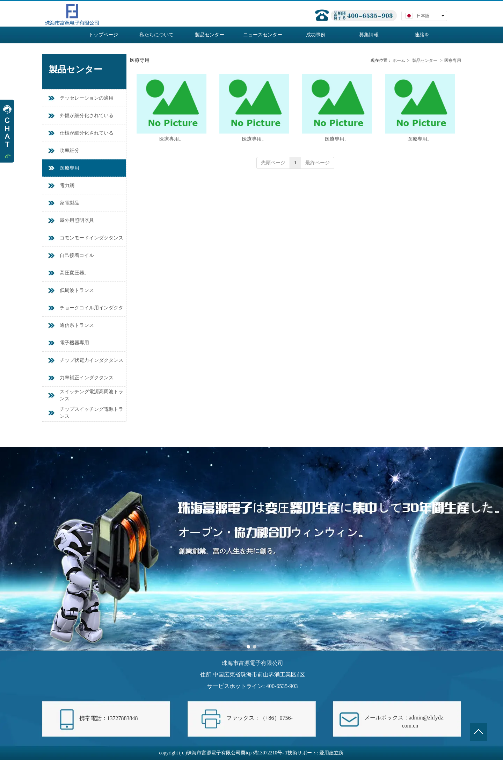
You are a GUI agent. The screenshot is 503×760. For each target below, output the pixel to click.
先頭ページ (273, 162)
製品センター (424, 60)
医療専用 (452, 60)
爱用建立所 (331, 752)
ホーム (399, 60)
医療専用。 (171, 139)
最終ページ (317, 162)
